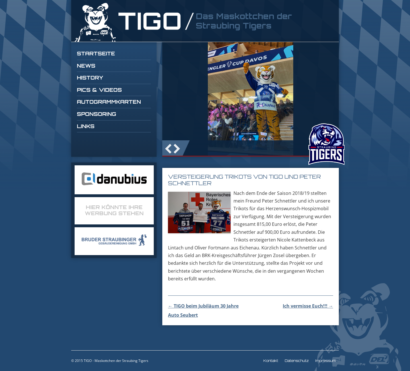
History (90, 77)
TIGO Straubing (183, 22)
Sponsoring (96, 114)
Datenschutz (297, 361)
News (86, 65)
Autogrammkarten (109, 102)
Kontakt (270, 361)
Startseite (96, 53)
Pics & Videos (99, 90)
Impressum (325, 361)
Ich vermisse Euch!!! (308, 306)
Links (86, 126)
